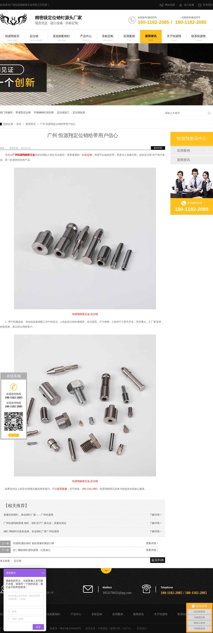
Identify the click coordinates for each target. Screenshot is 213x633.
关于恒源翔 (174, 38)
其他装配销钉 (61, 38)
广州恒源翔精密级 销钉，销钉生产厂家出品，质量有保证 (35, 523)
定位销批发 (79, 112)
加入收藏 (189, 5)
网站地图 (170, 5)
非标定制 (107, 38)
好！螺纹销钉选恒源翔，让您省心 (31, 550)
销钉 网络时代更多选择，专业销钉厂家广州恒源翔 (31, 531)
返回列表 (158, 148)
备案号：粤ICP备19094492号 (65, 628)
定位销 (36, 38)
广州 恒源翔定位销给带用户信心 (57, 124)
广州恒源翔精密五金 (23, 155)
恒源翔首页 (12, 38)
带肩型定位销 (23, 112)
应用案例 (129, 38)
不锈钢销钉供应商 (44, 112)
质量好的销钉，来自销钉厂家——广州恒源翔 (28, 514)
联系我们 (208, 5)
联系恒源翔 (198, 38)
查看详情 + (152, 543)
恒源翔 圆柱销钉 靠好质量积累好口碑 (33, 543)
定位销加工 (63, 112)
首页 (19, 124)
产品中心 (86, 38)
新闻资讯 (151, 38)
